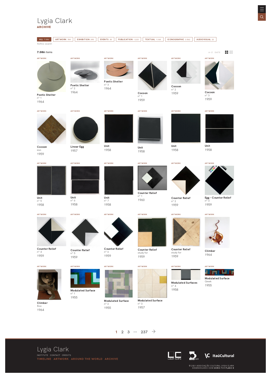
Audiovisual (205, 39)
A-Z (210, 52)
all (44, 39)
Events (106, 39)
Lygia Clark (54, 20)
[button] (86, 359)
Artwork (63, 39)
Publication (128, 39)
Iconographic (178, 39)
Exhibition (85, 39)
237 (144, 331)
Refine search (44, 43)
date (217, 52)
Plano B (230, 368)
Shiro (217, 368)
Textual (153, 39)
